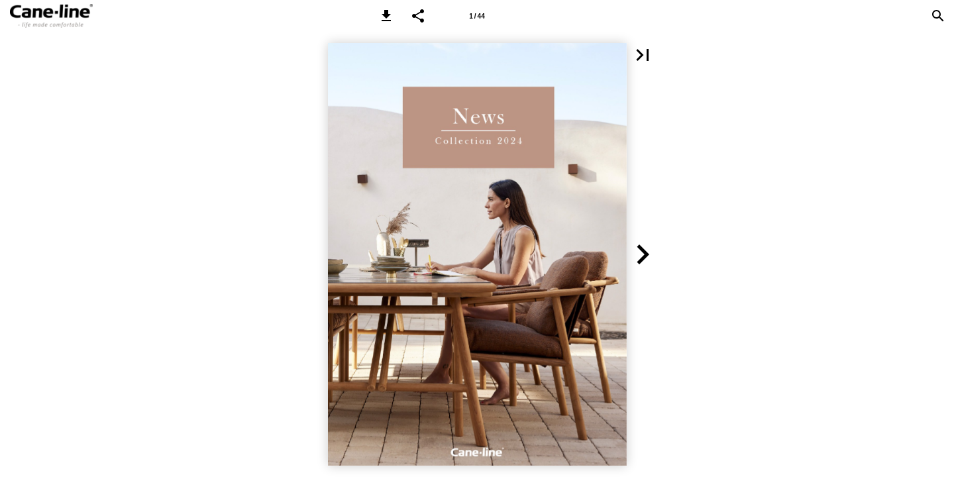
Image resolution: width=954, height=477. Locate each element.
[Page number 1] (477, 16)
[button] (386, 16)
